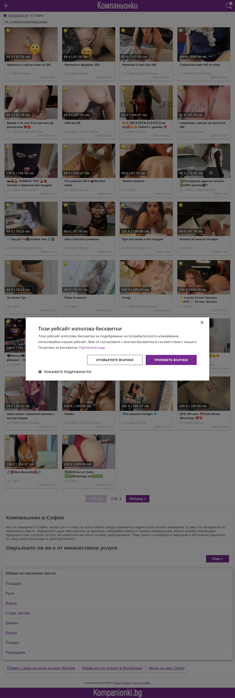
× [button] (202, 322)
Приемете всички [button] (171, 359)
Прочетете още (92, 347)
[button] (64, 372)
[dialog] (117, 349)
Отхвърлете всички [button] (115, 359)
